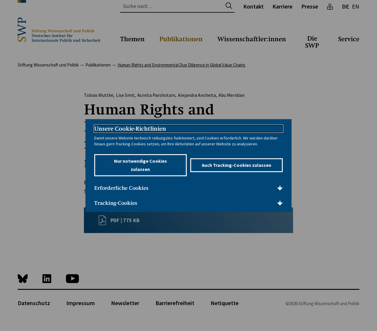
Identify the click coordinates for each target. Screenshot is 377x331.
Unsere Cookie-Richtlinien (130, 128)
